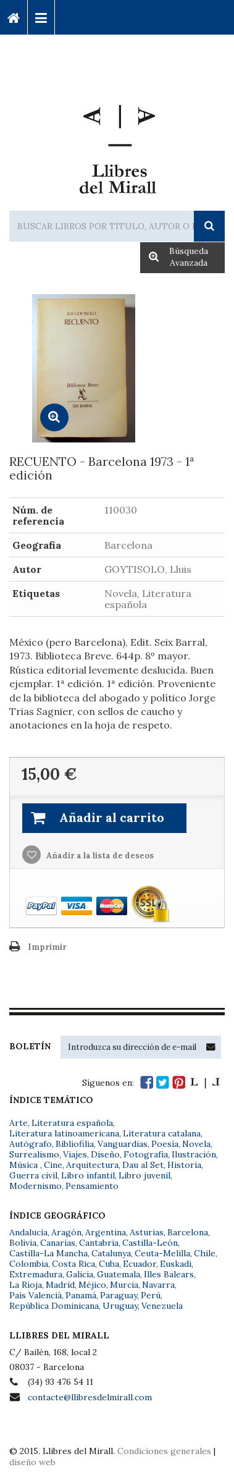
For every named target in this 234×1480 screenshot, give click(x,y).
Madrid (60, 1284)
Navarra (158, 1284)
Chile (204, 1253)
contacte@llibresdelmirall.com (90, 1397)
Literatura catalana (162, 1133)
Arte (18, 1122)
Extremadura (35, 1274)
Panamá (80, 1295)
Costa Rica (73, 1263)
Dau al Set (143, 1164)
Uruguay (120, 1305)
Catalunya (111, 1253)
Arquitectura (92, 1164)
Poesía (164, 1143)
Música (24, 1164)
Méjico (92, 1284)
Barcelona (187, 1232)
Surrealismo (34, 1154)
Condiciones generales (164, 1451)
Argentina (105, 1232)
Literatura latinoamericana (64, 1133)
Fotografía (145, 1154)
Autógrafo (30, 1143)
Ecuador (139, 1263)
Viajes (75, 1154)
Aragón (66, 1232)
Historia (184, 1164)
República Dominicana (54, 1305)
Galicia (79, 1274)
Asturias (147, 1232)
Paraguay (118, 1295)
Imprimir (47, 947)
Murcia (124, 1284)
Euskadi (175, 1263)
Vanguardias (123, 1143)
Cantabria (99, 1242)
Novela (196, 1143)
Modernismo (35, 1185)
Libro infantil (88, 1175)
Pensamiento (92, 1185)
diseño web (32, 1462)
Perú (151, 1295)
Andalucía (28, 1232)
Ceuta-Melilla (162, 1253)
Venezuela (162, 1305)
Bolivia (22, 1242)
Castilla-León (150, 1242)
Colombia (28, 1263)
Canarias (57, 1242)
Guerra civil (33, 1175)
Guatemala (118, 1274)
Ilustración (194, 1154)
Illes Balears (169, 1274)
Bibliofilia (75, 1143)
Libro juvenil (144, 1175)
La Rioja (25, 1284)
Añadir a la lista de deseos (99, 855)
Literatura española (72, 1122)
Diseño (105, 1154)
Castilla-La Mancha (48, 1253)
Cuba (109, 1263)
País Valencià (35, 1295)
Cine (53, 1164)
